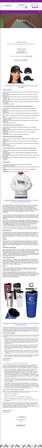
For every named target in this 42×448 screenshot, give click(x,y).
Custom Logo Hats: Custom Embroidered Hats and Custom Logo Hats (21, 86)
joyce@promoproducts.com (35, 5)
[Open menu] (40, 12)
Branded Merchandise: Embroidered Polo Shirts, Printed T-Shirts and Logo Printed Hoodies (21, 201)
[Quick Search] (20, 7)
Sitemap (21, 420)
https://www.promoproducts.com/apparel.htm (27, 226)
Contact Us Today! (28, 56)
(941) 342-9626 (35, 4)
